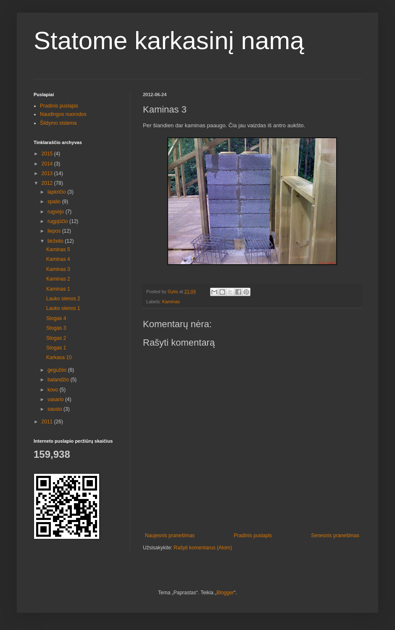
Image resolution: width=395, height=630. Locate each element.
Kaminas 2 (58, 279)
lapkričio (57, 192)
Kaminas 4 (58, 259)
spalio (54, 202)
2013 (48, 173)
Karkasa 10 (59, 357)
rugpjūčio (58, 221)
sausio (55, 409)
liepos (54, 231)
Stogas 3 (56, 328)
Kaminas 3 (58, 269)
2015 (48, 154)
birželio (56, 241)
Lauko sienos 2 (63, 299)
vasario (56, 399)
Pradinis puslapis (253, 535)
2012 (48, 183)
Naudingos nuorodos (63, 114)
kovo (53, 390)
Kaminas (171, 301)
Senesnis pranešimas (335, 535)
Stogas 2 (56, 338)
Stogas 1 (56, 348)
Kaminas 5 (58, 249)
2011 (48, 422)
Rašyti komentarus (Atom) (203, 548)
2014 (48, 164)
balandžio (59, 380)
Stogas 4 (56, 318)
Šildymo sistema (58, 123)
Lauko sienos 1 (63, 308)
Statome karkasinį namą (169, 40)
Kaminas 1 (58, 289)
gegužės (57, 370)
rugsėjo (56, 212)
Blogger (225, 593)
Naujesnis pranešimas (170, 535)
